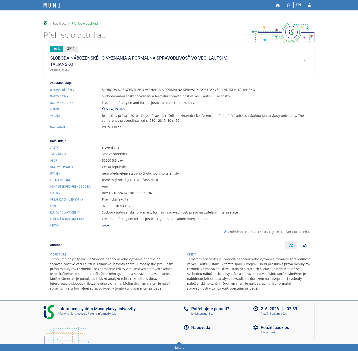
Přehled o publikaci (85, 23)
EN (305, 245)
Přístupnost (268, 332)
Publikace (59, 23)
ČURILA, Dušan (113, 109)
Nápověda (200, 327)
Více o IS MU (66, 313)
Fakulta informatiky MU (102, 313)
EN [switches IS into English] (298, 4)
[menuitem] (303, 61)
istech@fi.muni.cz (202, 313)
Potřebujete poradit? (210, 308)
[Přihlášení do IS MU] (309, 5)
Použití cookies (275, 327)
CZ (291, 245)
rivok (105, 225)
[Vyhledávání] (288, 5)
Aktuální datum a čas (274, 313)
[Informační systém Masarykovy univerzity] (52, 5)
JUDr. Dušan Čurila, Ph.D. (291, 232)
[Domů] (278, 5)
